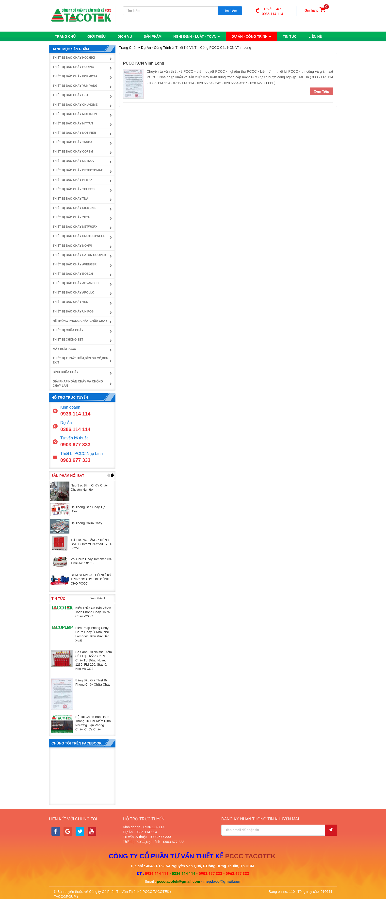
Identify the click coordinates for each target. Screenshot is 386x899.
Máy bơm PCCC (64, 349)
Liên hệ (315, 36)
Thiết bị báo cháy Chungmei (75, 104)
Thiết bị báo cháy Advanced (76, 283)
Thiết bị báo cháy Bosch (73, 274)
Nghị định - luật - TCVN (196, 36)
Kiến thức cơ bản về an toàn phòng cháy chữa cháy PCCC (93, 612)
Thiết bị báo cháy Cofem (73, 151)
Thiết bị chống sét (68, 339)
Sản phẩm (152, 36)
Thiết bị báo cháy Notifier (74, 132)
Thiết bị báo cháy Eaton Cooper (79, 255)
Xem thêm (96, 598)
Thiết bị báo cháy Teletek (74, 189)
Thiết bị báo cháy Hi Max (73, 179)
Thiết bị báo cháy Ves (70, 302)
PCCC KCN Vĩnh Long (143, 63)
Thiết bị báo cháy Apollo (74, 292)
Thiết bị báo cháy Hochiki (74, 57)
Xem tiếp (321, 91)
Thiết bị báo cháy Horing (73, 67)
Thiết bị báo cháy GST (70, 95)
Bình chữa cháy (66, 372)
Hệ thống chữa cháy (86, 523)
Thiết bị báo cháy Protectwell (79, 236)
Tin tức (290, 36)
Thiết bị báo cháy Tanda (72, 142)
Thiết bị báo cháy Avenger (74, 264)
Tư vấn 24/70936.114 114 (269, 11)
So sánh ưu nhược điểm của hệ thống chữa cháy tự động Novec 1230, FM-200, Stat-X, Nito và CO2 (93, 660)
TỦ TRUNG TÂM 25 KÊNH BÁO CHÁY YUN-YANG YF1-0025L (92, 544)
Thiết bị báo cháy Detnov (74, 161)
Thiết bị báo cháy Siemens (74, 208)
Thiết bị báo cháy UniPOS (73, 311)
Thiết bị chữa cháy (68, 330)
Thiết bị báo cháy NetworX (75, 226)
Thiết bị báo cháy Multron (75, 114)
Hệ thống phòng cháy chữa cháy (80, 320)
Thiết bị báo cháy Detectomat (77, 170)
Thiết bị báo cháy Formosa (75, 76)
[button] (108, 475)
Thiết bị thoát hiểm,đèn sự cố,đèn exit (80, 360)
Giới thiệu (96, 36)
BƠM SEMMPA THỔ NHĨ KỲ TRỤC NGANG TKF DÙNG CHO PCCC (91, 579)
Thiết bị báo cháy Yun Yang (75, 85)
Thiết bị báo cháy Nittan (73, 123)
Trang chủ (65, 36)
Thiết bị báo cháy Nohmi (72, 245)
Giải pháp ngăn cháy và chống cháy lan (78, 383)
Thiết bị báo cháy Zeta (71, 217)
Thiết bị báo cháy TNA (70, 198)
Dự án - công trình (251, 36)
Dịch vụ (124, 36)
